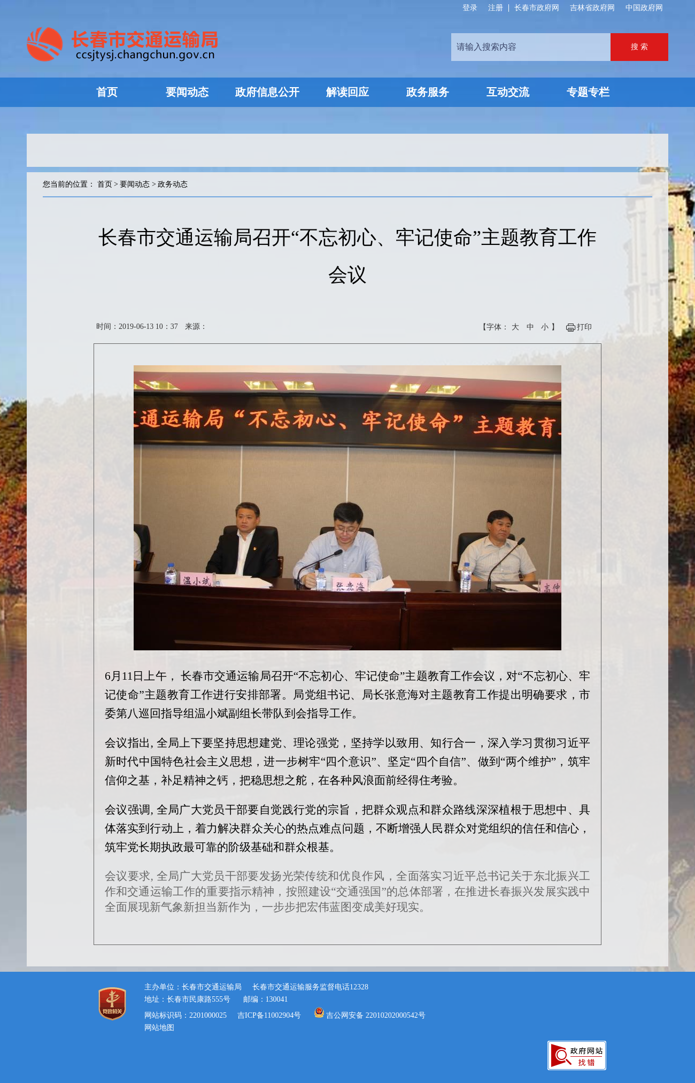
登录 (469, 8)
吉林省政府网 (592, 8)
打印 (584, 327)
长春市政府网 (536, 8)
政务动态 (173, 184)
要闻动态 (135, 184)
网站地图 (159, 1028)
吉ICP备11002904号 (269, 1015)
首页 (104, 184)
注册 (495, 8)
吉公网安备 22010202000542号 (376, 1015)
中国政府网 (644, 8)
